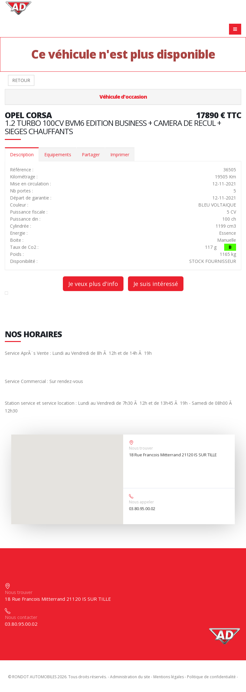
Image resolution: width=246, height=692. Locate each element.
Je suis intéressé (155, 284)
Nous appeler (141, 502)
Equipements (57, 154)
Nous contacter (21, 617)
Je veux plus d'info (93, 284)
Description (22, 154)
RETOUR (21, 80)
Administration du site (130, 677)
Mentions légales (168, 677)
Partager (91, 154)
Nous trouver (141, 448)
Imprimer (119, 154)
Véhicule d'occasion (123, 96)
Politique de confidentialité (211, 677)
